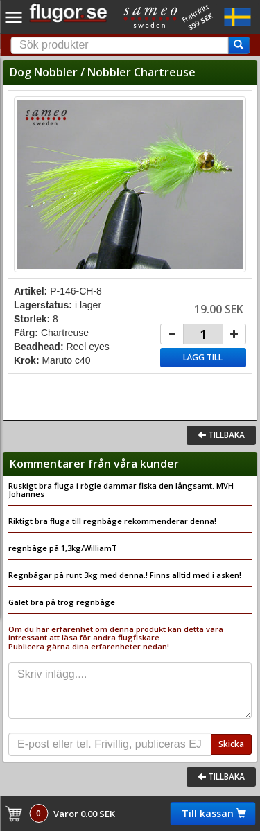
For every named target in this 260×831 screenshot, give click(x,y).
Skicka (231, 744)
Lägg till (203, 357)
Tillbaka (221, 435)
